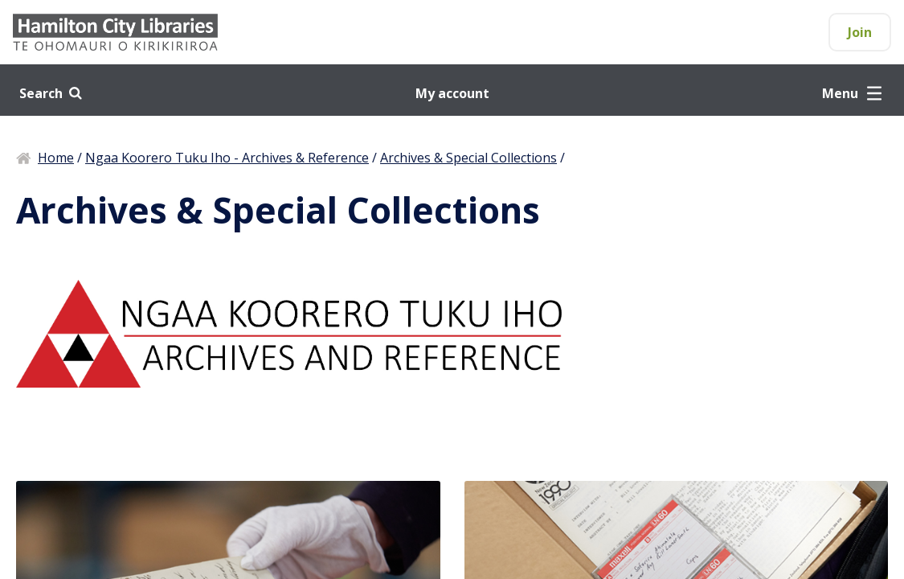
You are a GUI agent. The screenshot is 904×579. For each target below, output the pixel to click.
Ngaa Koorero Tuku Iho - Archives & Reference (227, 157)
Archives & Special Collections (468, 157)
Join (860, 32)
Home (56, 157)
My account (452, 93)
